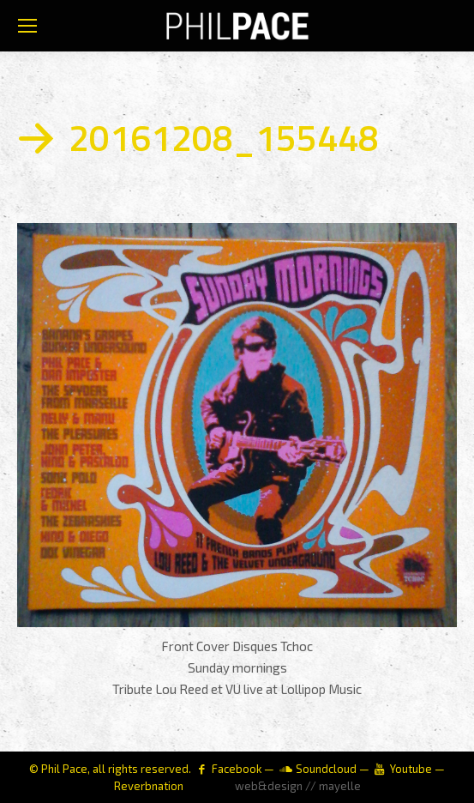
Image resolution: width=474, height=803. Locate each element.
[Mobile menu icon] (27, 25)
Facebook (236, 769)
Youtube (411, 769)
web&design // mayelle (298, 786)
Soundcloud (326, 769)
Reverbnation (148, 786)
